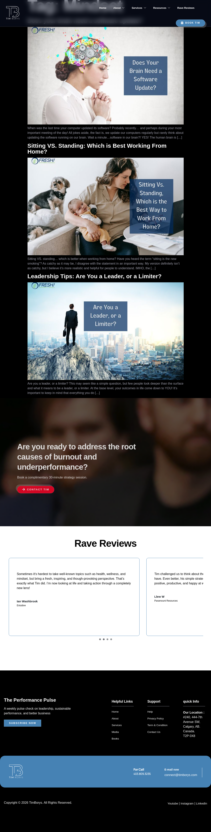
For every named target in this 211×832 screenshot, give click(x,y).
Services (131, 8)
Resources (157, 8)
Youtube (171, 814)
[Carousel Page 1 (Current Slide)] (100, 650)
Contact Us (154, 742)
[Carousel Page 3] (107, 650)
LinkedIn (201, 814)
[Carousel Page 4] (111, 650)
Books (115, 749)
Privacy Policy (155, 729)
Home (88, 8)
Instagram (186, 814)
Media (115, 742)
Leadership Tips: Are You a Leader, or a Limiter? (95, 276)
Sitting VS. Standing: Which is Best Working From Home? (97, 148)
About (108, 8)
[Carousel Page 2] (104, 650)
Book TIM (190, 22)
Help (150, 722)
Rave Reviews (184, 8)
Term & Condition (157, 736)
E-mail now (172, 780)
